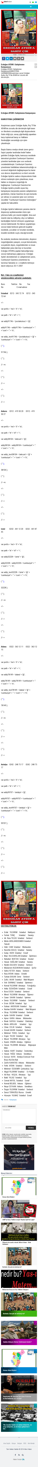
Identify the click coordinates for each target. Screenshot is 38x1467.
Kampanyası (13, 1100)
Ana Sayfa (6, 1443)
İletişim (19, 1443)
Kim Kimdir (31, 1443)
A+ (36, 64)
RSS (25, 1443)
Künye (14, 1443)
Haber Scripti (17, 1459)
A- (36, 67)
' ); (3, 346)
